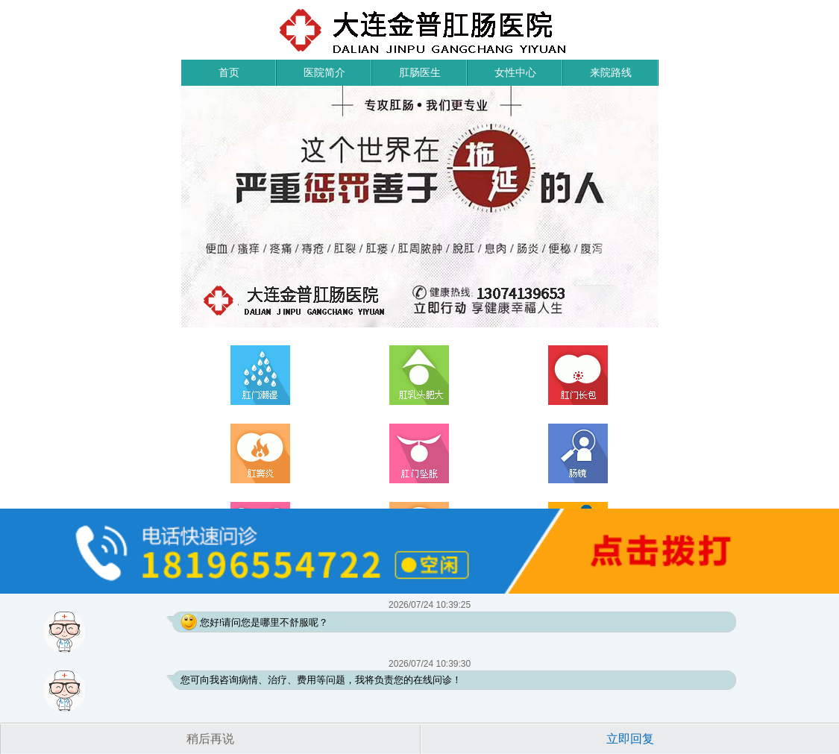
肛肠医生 (420, 72)
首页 (229, 72)
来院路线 (611, 72)
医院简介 (324, 72)
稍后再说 (210, 738)
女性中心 (515, 72)
